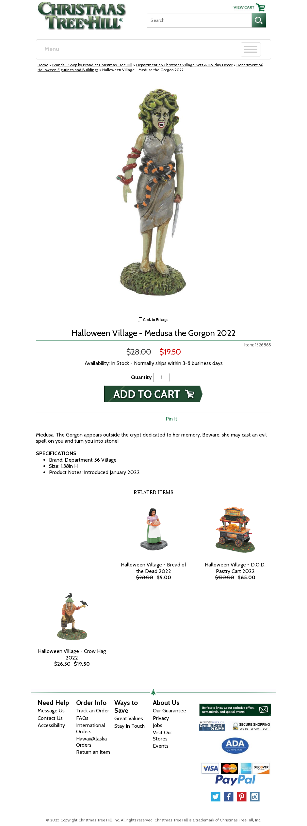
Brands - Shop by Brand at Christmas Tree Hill (92, 64)
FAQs (82, 718)
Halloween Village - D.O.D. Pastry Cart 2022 (235, 568)
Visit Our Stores (162, 735)
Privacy (161, 718)
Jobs (157, 725)
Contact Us (50, 718)
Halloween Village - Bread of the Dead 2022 (153, 568)
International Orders (90, 728)
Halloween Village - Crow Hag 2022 (72, 654)
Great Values (128, 718)
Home (43, 64)
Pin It (171, 419)
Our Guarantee (169, 710)
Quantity (141, 377)
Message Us (51, 710)
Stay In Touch (129, 726)
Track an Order (92, 710)
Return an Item (93, 752)
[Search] (199, 20)
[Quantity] (161, 377)
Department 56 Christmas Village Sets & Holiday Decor (184, 64)
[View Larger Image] (153, 196)
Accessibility (51, 725)
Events (161, 746)
